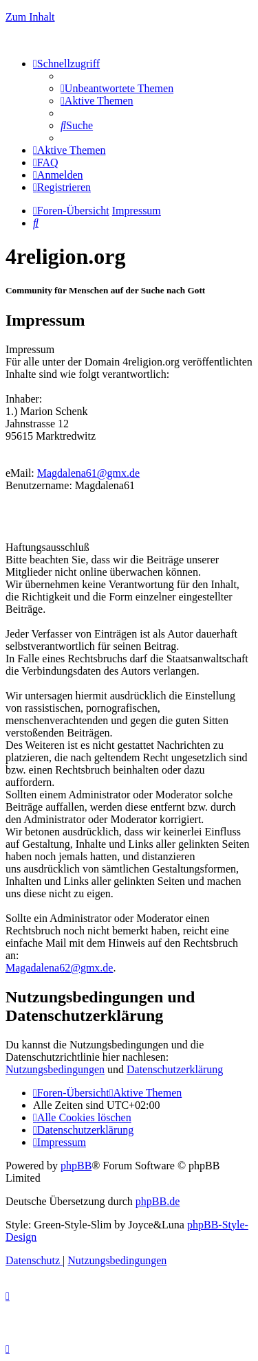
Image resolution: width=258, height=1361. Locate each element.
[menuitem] (117, 88)
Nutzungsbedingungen (55, 1069)
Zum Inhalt (30, 17)
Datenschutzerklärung (175, 1069)
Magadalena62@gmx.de (59, 968)
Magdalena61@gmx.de (88, 473)
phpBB (76, 1165)
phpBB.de (158, 1201)
